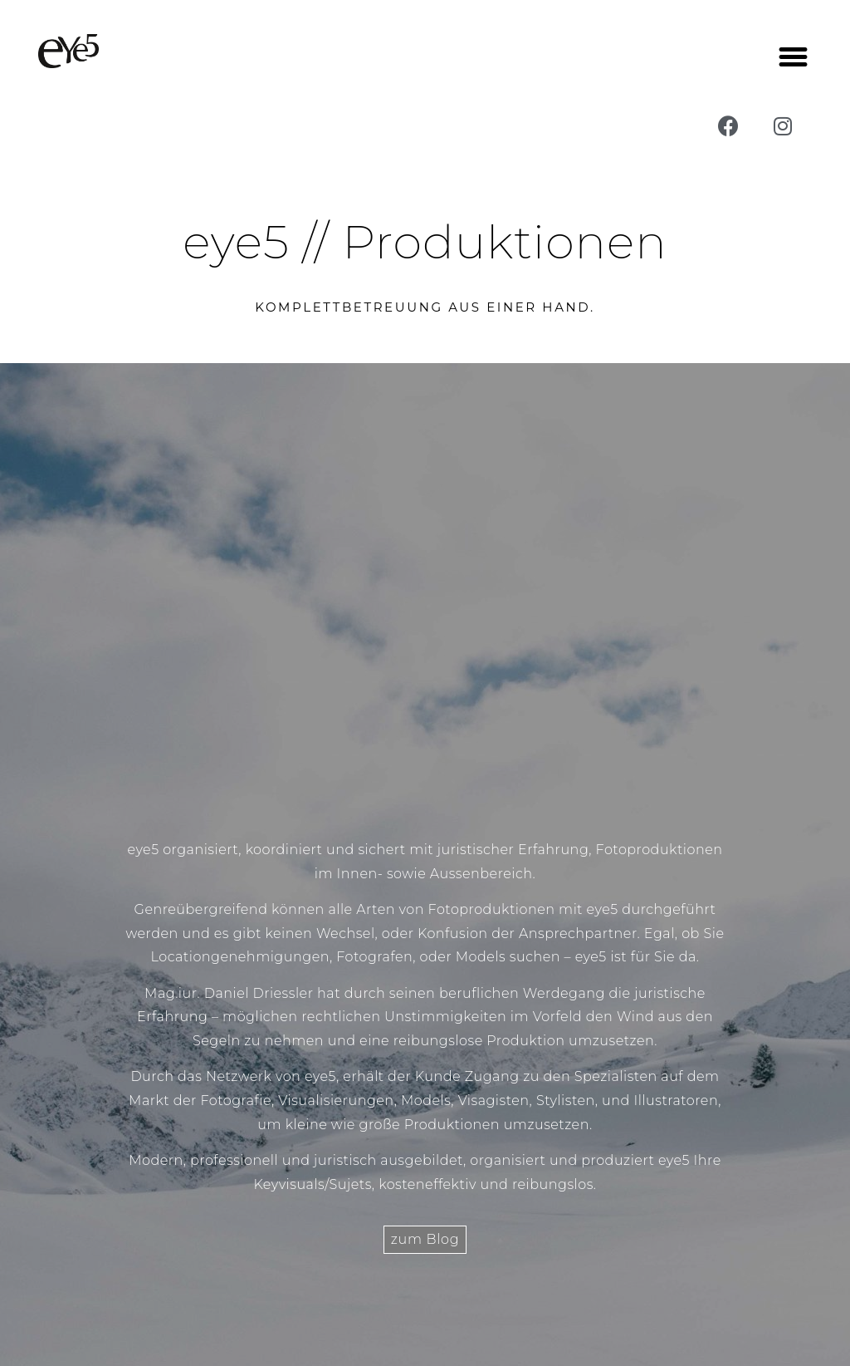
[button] (793, 57)
